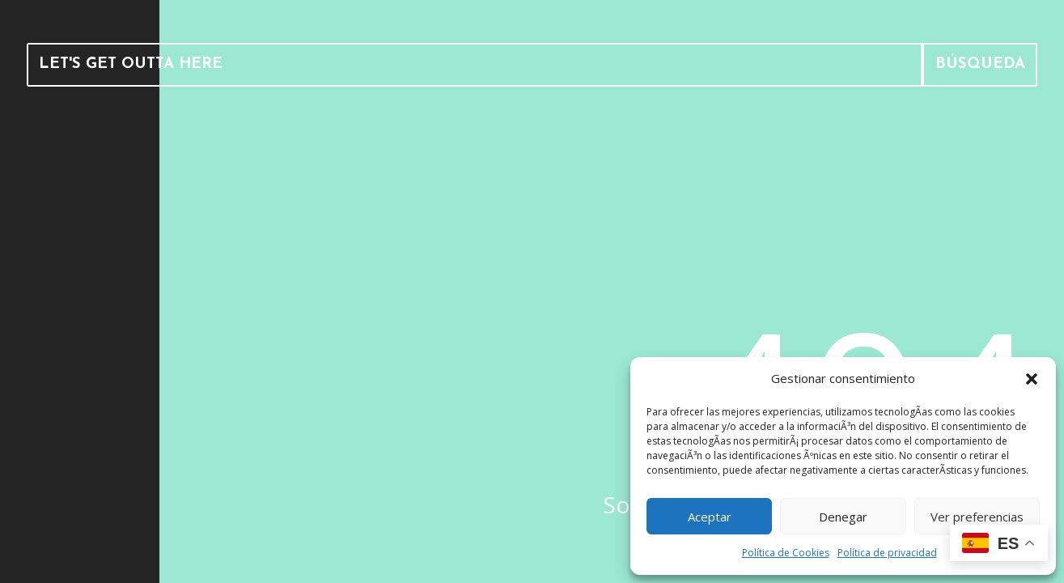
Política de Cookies (785, 553)
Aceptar (709, 517)
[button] (1032, 379)
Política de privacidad (887, 553)
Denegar (843, 517)
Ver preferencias (977, 517)
